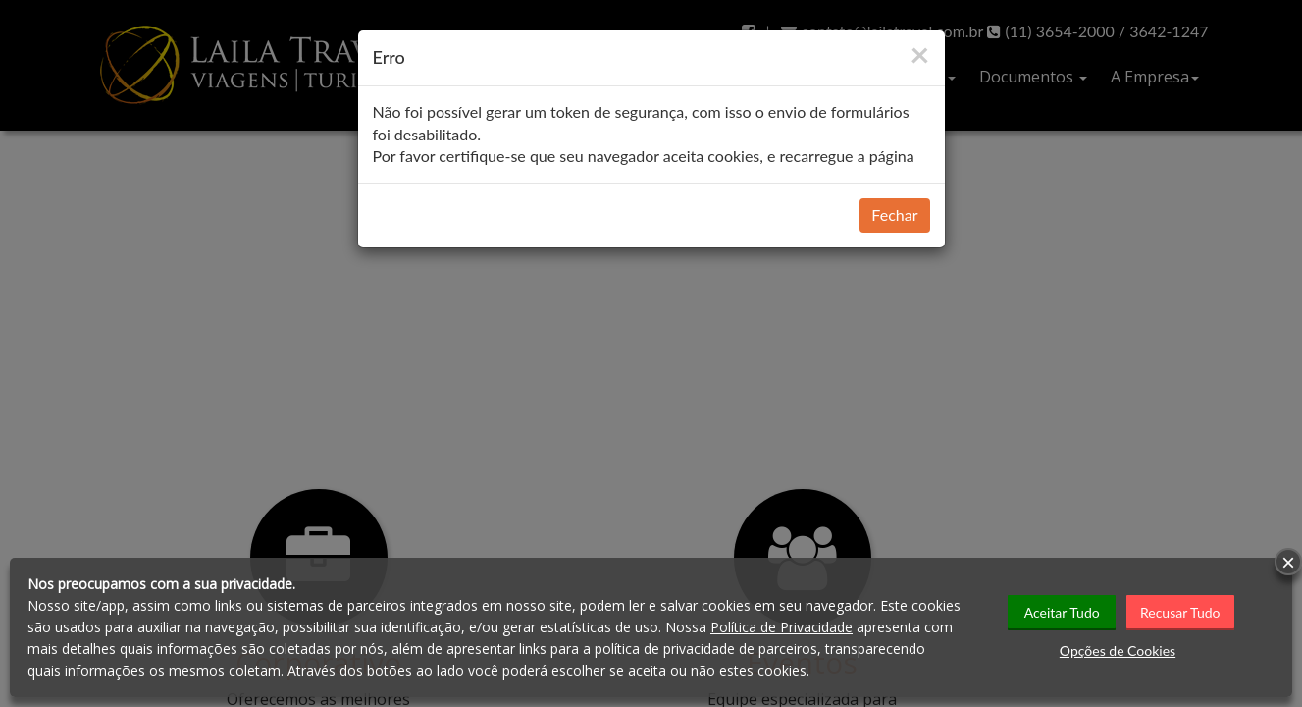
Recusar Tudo (1181, 611)
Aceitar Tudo (1062, 611)
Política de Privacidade (781, 627)
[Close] (919, 53)
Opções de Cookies (1117, 649)
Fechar (894, 214)
